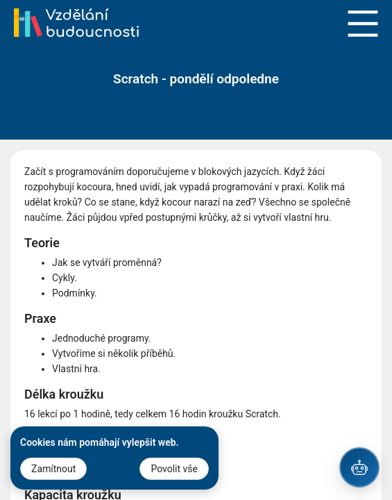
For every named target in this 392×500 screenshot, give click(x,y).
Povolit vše (174, 468)
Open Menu (363, 23)
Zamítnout (53, 468)
